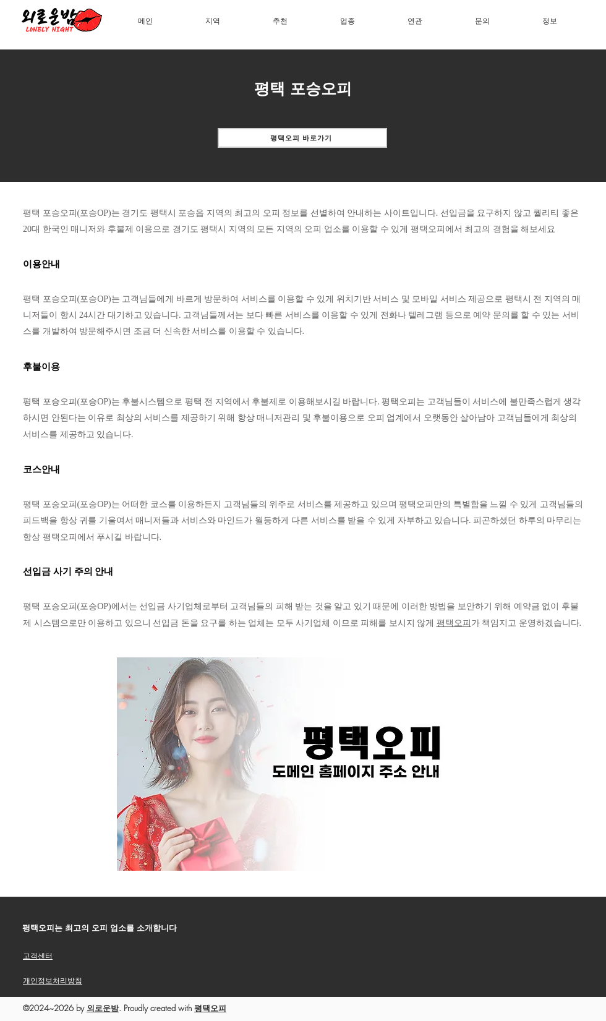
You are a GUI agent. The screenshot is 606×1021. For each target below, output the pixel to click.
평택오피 (454, 623)
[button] (213, 21)
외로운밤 (103, 1008)
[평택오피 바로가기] (302, 138)
